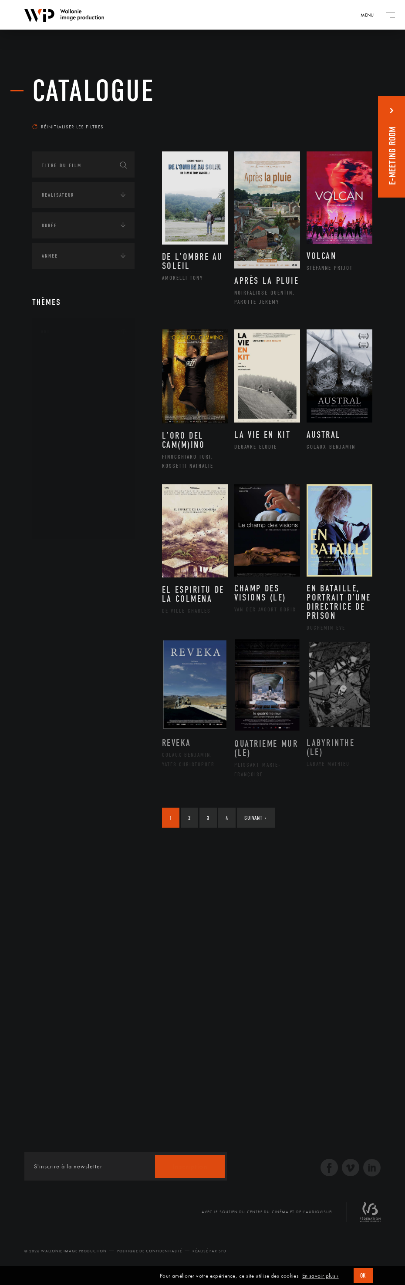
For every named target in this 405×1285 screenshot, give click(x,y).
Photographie (70, 496)
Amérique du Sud (75, 607)
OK (363, 1275)
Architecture (69, 357)
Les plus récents (342, 115)
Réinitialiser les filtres (68, 127)
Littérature (66, 427)
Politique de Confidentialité (149, 1251)
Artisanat (64, 371)
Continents (56, 553)
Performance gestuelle (84, 482)
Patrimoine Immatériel (83, 454)
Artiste (60, 385)
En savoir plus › (320, 1276)
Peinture (62, 468)
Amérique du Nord (77, 593)
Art (45, 332)
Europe (60, 635)
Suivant (255, 818)
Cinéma (60, 399)
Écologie (53, 665)
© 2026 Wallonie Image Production (65, 1251)
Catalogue (93, 91)
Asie (55, 621)
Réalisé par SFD (209, 1251)
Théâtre (61, 524)
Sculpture (64, 510)
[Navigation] (370, 15)
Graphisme (65, 413)
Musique (62, 440)
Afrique (61, 579)
